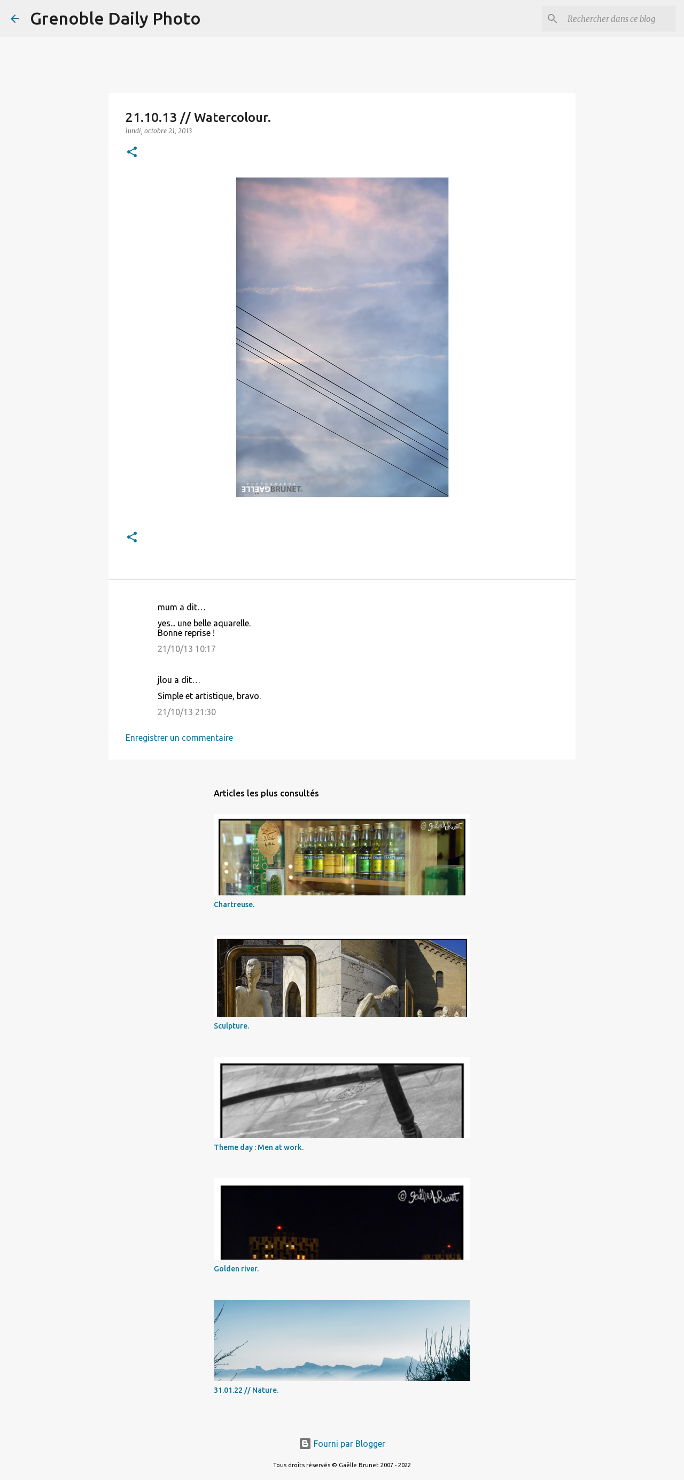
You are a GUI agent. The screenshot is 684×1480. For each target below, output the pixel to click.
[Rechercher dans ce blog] (619, 19)
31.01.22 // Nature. (246, 1390)
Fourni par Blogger (342, 1443)
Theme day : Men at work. (259, 1147)
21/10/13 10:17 (187, 649)
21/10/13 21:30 (187, 712)
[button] (132, 152)
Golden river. (236, 1268)
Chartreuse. (234, 904)
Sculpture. (231, 1026)
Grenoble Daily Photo (115, 18)
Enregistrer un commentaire (179, 737)
